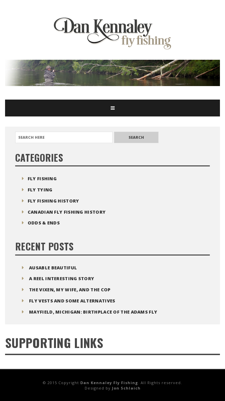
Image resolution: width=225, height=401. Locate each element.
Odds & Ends (44, 223)
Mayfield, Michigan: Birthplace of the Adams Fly (93, 312)
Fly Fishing (42, 179)
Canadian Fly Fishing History (67, 212)
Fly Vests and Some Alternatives (72, 301)
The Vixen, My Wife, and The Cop (69, 290)
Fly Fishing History (53, 201)
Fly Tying (40, 190)
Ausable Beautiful (53, 268)
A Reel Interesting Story (61, 278)
